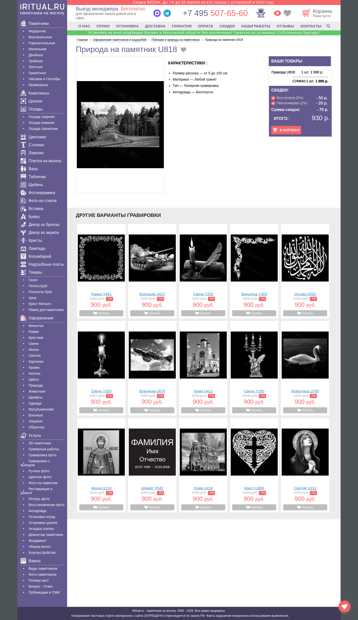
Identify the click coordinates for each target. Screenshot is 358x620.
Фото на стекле (39, 200)
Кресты (31, 240)
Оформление (37, 318)
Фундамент (38, 541)
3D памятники (40, 443)
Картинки (36, 361)
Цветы (34, 379)
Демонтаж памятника (46, 535)
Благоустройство (42, 553)
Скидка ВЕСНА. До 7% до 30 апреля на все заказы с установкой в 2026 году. (204, 2)
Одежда (35, 403)
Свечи (34, 344)
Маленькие (37, 49)
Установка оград (42, 517)
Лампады (33, 248)
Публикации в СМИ (44, 592)
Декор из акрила (40, 232)
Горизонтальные (42, 43)
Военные (36, 415)
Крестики (36, 338)
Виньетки (36, 326)
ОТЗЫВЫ (285, 26)
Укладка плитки (41, 529)
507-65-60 (215, 13)
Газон (33, 280)
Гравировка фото (42, 455)
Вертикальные (40, 37)
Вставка (32, 208)
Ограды (32, 109)
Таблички (33, 176)
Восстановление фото (46, 505)
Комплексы (35, 93)
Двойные (36, 55)
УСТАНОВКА (127, 26)
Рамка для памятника (46, 310)
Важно (31, 561)
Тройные (36, 61)
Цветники (33, 137)
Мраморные (38, 85)
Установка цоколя (43, 523)
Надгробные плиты (42, 264)
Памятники (35, 23)
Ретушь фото (39, 499)
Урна (33, 298)
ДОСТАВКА (155, 26)
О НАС (84, 26)
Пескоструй (38, 286)
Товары (31, 272)
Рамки (34, 332)
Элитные (36, 67)
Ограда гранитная (43, 129)
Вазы (29, 168)
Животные (37, 391)
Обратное (37, 427)
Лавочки (32, 152)
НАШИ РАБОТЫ (255, 26)
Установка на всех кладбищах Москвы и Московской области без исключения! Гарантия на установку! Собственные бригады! (204, 33)
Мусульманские (41, 409)
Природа (36, 385)
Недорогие (37, 31)
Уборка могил (40, 547)
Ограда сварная (41, 117)
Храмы (34, 367)
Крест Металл (40, 304)
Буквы (30, 216)
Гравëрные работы (44, 449)
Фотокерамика (38, 192)
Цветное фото (40, 477)
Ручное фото (39, 471)
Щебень (32, 184)
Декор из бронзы (40, 224)
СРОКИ (102, 26)
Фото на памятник (43, 483)
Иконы (34, 350)
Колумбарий (36, 256)
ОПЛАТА (205, 26)
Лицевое (36, 421)
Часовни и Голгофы (44, 79)
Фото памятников (42, 574)
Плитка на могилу (41, 160)
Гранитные (37, 73)
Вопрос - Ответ (41, 586)
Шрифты (36, 397)
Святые (35, 356)
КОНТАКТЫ (310, 26)
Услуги (31, 435)
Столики (32, 145)
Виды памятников (43, 568)
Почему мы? (39, 580)
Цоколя (31, 101)
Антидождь (37, 511)
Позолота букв (40, 292)
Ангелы (34, 373)
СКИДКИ (227, 26)
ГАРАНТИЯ (181, 26)
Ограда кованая (41, 123)
